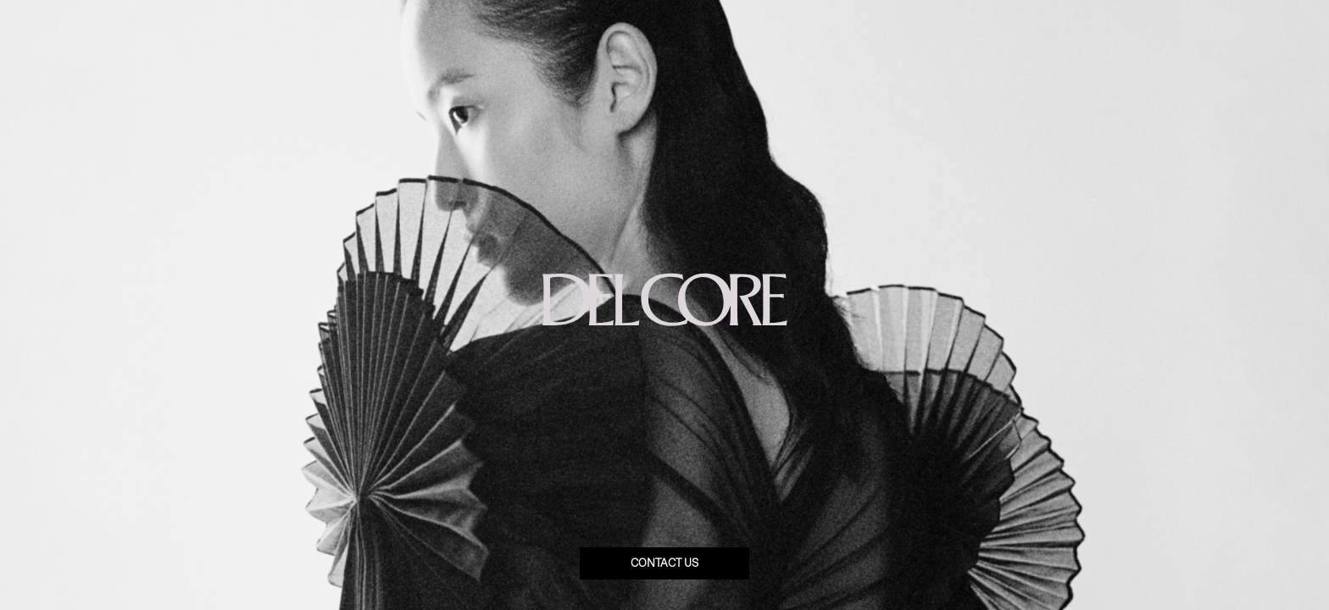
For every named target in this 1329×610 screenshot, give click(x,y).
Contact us (664, 563)
